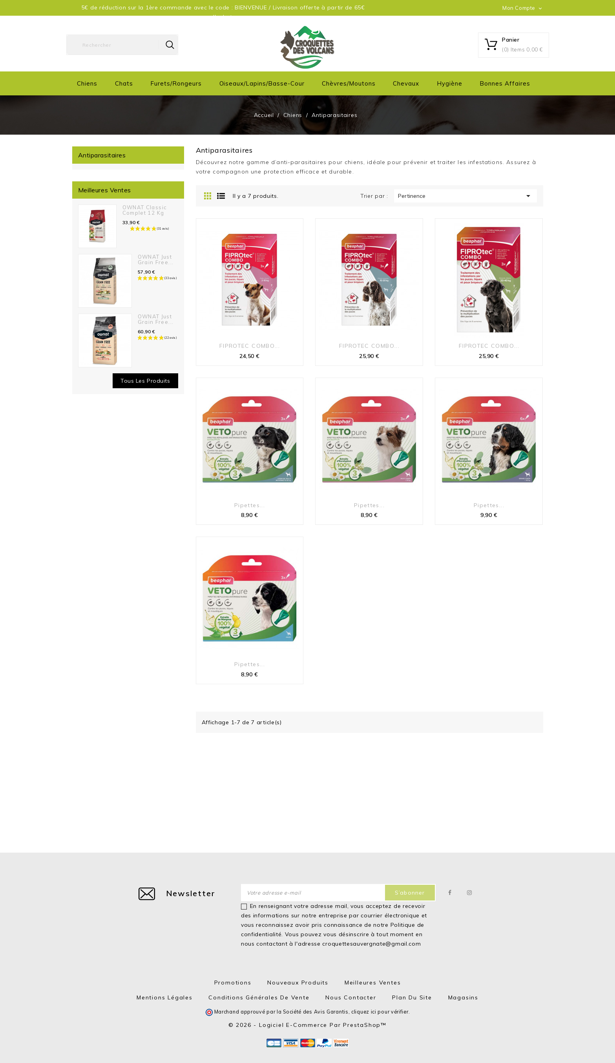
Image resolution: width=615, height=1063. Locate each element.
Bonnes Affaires (505, 83)
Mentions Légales (165, 997)
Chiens (87, 83)
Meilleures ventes (373, 982)
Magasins (463, 997)
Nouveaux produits (297, 982)
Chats (124, 83)
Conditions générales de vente (258, 997)
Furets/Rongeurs (175, 83)
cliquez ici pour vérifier (380, 1011)
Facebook (450, 892)
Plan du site (412, 997)
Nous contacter (350, 997)
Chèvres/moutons (348, 83)
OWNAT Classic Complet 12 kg (144, 210)
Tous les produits (145, 380)
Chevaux (406, 83)
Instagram (470, 892)
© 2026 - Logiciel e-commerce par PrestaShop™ (307, 1024)
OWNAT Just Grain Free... (156, 259)
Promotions (233, 982)
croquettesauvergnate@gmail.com (371, 943)
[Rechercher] (122, 45)
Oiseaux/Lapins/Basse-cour (262, 83)
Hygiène (449, 83)
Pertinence (465, 196)
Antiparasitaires (102, 155)
